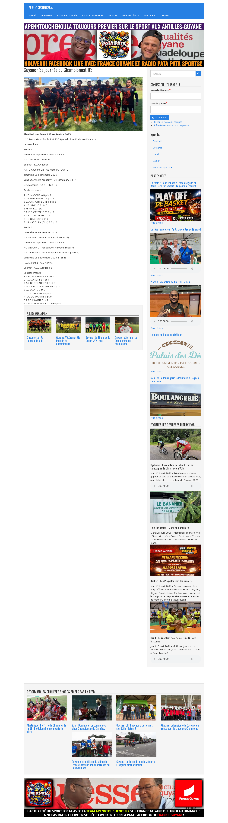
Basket (156, 160)
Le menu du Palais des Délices (166, 335)
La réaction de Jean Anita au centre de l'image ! (175, 229)
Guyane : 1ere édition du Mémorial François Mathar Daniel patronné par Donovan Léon (91, 765)
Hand (156, 154)
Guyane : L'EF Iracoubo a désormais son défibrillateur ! (134, 726)
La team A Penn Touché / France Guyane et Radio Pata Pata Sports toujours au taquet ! (173, 184)
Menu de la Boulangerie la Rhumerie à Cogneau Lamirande (175, 379)
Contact (165, 15)
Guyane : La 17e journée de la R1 (35, 339)
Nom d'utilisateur (159, 90)
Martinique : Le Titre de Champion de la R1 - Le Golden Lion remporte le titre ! (46, 728)
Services (112, 15)
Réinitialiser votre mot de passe (171, 125)
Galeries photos (130, 15)
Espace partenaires (92, 15)
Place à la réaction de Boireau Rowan (170, 282)
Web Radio (150, 15)
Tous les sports (162, 167)
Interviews (46, 15)
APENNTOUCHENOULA (41, 7)
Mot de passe (158, 103)
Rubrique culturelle (67, 15)
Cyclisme (157, 147)
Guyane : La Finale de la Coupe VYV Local (98, 339)
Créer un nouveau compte (168, 121)
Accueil (32, 15)
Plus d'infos (156, 222)
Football (157, 141)
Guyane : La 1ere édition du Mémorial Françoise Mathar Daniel (135, 763)
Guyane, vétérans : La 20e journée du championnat (126, 340)
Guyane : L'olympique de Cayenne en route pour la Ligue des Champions (180, 726)
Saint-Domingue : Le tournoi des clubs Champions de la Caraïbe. (89, 726)
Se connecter (159, 117)
